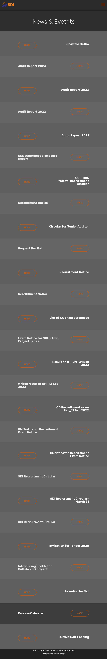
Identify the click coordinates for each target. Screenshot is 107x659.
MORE (27, 45)
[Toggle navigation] (103, 4)
